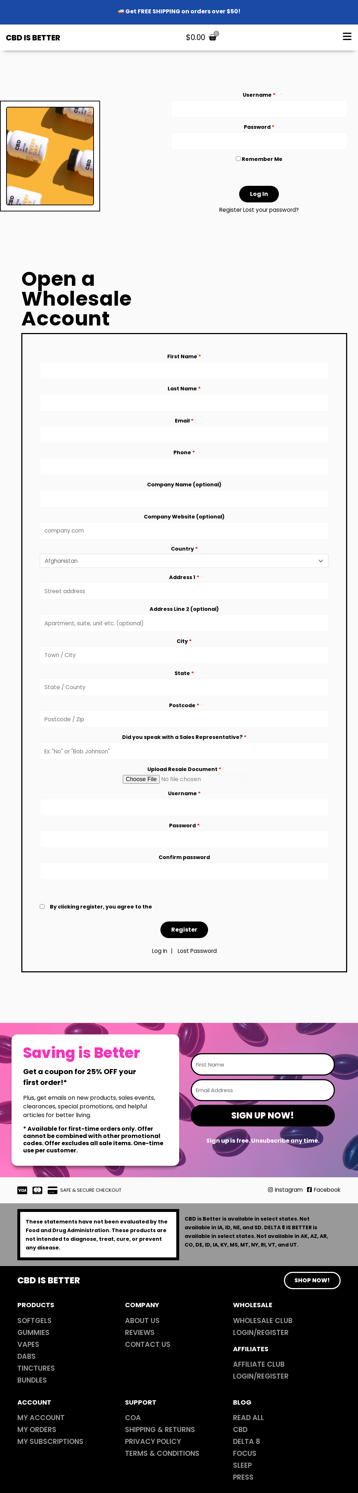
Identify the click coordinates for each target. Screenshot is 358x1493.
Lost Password (197, 972)
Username (259, 96)
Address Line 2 (184, 621)
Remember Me (259, 162)
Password (259, 129)
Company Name (184, 492)
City (184, 654)
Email (184, 426)
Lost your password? (271, 214)
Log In (159, 972)
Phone (184, 459)
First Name (184, 360)
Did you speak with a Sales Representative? (184, 754)
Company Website (184, 526)
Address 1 (184, 588)
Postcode (184, 720)
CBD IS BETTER (37, 38)
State (184, 688)
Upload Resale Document (184, 787)
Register (229, 214)
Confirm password (184, 877)
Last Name (184, 393)
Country (184, 558)
